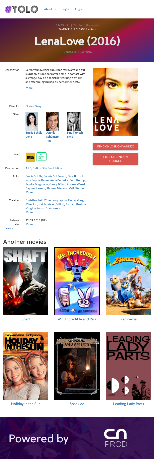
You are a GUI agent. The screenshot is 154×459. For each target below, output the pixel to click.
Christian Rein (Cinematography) (46, 200)
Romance (92, 25)
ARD (28, 168)
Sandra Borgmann (36, 184)
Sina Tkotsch (76, 176)
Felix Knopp (77, 180)
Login (65, 9)
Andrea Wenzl (76, 184)
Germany (86, 52)
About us (50, 9)
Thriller (77, 25)
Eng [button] (79, 9)
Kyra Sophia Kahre (37, 180)
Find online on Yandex (115, 146)
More (29, 88)
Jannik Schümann (55, 176)
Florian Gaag (33, 106)
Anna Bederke (59, 180)
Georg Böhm (57, 184)
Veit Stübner (77, 188)
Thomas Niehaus (57, 188)
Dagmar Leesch (35, 188)
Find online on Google (115, 159)
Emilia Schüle (33, 176)
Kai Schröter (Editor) (51, 204)
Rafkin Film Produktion (47, 168)
